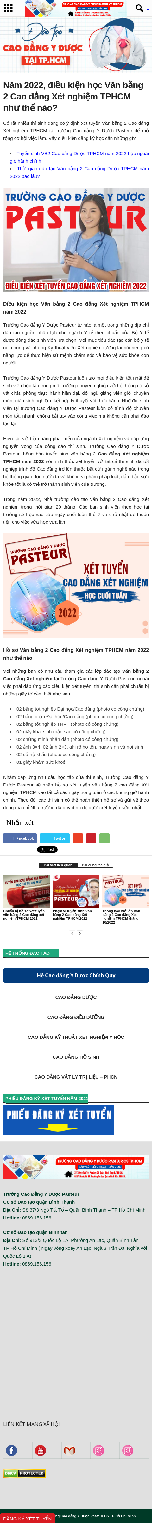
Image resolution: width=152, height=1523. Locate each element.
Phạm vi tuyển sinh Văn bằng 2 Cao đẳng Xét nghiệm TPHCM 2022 (72, 914)
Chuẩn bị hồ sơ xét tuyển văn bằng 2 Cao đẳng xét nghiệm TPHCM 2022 (24, 914)
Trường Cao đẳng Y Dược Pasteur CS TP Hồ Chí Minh (92, 1516)
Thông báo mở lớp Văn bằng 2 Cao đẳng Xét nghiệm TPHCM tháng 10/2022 (121, 916)
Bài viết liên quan (58, 865)
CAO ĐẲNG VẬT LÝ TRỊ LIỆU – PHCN (76, 1077)
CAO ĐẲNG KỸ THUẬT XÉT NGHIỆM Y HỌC (76, 1037)
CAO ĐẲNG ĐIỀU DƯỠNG (76, 1017)
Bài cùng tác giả (95, 865)
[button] (140, 8)
